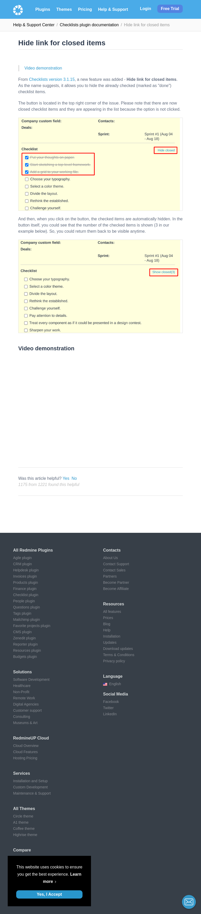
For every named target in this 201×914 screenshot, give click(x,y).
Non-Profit (21, 692)
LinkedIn (110, 714)
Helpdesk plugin (26, 570)
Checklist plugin (25, 595)
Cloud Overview (26, 746)
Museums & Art (25, 723)
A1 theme (21, 822)
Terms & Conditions (118, 655)
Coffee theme (24, 828)
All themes (24, 808)
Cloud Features (25, 752)
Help (107, 630)
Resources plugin (27, 650)
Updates (109, 642)
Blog (106, 624)
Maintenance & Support (32, 793)
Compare (22, 850)
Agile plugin (22, 558)
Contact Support (116, 564)
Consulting (21, 717)
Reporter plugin (25, 644)
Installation (111, 636)
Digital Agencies (26, 704)
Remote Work (24, 698)
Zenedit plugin (24, 638)
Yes (66, 478)
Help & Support (113, 9)
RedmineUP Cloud (31, 738)
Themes (64, 9)
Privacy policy (114, 661)
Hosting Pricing (25, 758)
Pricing (85, 9)
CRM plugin (22, 564)
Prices (108, 618)
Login (145, 8)
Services (21, 773)
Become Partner (116, 582)
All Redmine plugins (33, 550)
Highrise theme (25, 835)
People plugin (24, 601)
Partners (110, 576)
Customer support (27, 710)
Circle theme (23, 816)
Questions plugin (26, 607)
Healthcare (22, 686)
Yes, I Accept (49, 894)
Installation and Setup (30, 781)
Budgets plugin (25, 657)
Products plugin (25, 582)
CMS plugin (22, 632)
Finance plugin (24, 589)
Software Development (31, 679)
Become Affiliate (116, 589)
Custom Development (30, 787)
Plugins (42, 9)
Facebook (111, 702)
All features (112, 612)
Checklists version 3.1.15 (52, 79)
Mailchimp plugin (26, 619)
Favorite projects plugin (31, 626)
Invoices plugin (25, 576)
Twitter (108, 708)
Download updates (118, 649)
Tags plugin (22, 613)
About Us (110, 558)
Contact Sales (114, 570)
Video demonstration (43, 68)
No (74, 478)
